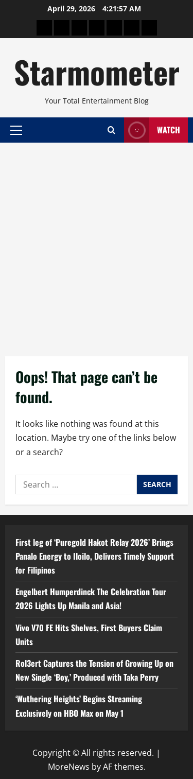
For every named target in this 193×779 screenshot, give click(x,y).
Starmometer (97, 71)
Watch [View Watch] (152, 130)
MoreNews (69, 766)
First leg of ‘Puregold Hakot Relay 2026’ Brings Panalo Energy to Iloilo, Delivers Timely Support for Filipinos (94, 556)
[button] (16, 130)
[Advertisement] (96, 244)
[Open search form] (111, 130)
